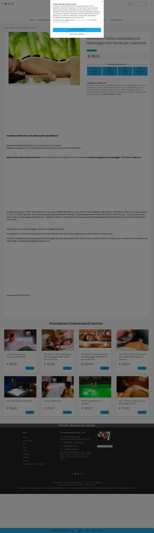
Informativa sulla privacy (61, 22)
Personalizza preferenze (77, 34)
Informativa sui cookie (82, 20)
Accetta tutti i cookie (77, 30)
